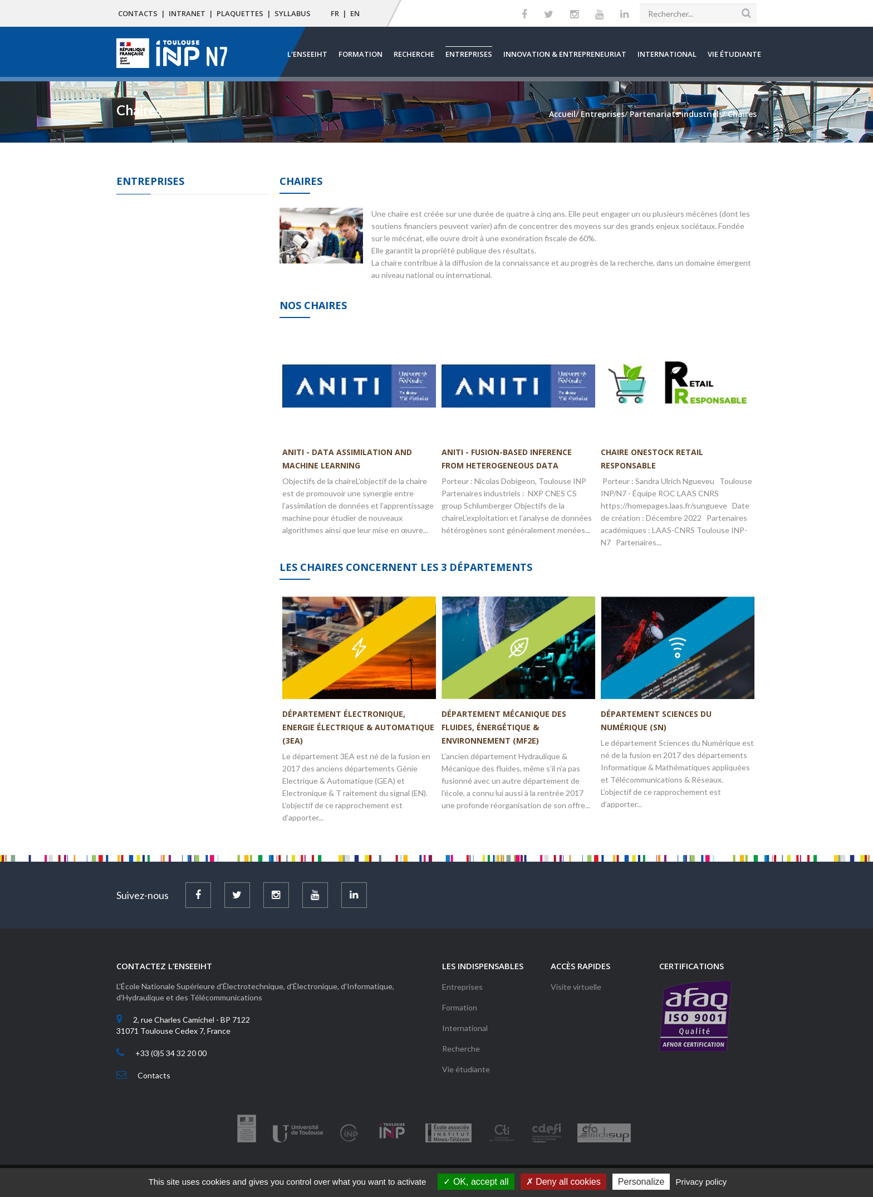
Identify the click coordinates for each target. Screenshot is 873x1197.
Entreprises (468, 54)
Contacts (138, 13)
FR (335, 13)
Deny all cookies (563, 1181)
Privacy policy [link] (701, 1181)
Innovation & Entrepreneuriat (564, 54)
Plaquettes (240, 13)
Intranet (187, 13)
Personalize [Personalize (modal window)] (641, 1181)
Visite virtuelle (576, 986)
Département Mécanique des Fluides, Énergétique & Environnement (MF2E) (504, 727)
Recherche (414, 54)
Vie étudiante (734, 54)
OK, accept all (475, 1181)
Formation (360, 54)
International (667, 54)
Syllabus (292, 13)
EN (355, 13)
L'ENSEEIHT (307, 54)
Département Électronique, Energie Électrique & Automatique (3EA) (358, 727)
